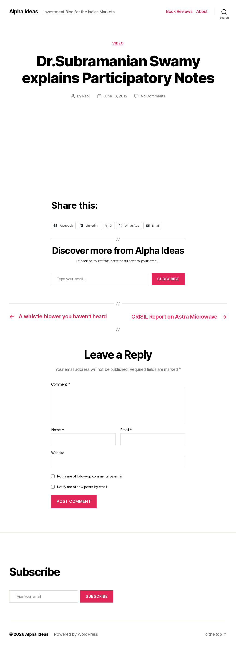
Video (118, 43)
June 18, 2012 (116, 96)
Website (57, 452)
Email (126, 430)
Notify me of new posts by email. (82, 486)
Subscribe (168, 279)
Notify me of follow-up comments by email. (90, 476)
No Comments (153, 96)
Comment (60, 384)
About (202, 11)
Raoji (86, 96)
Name (57, 430)
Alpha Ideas (23, 11)
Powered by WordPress (76, 634)
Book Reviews (179, 11)
